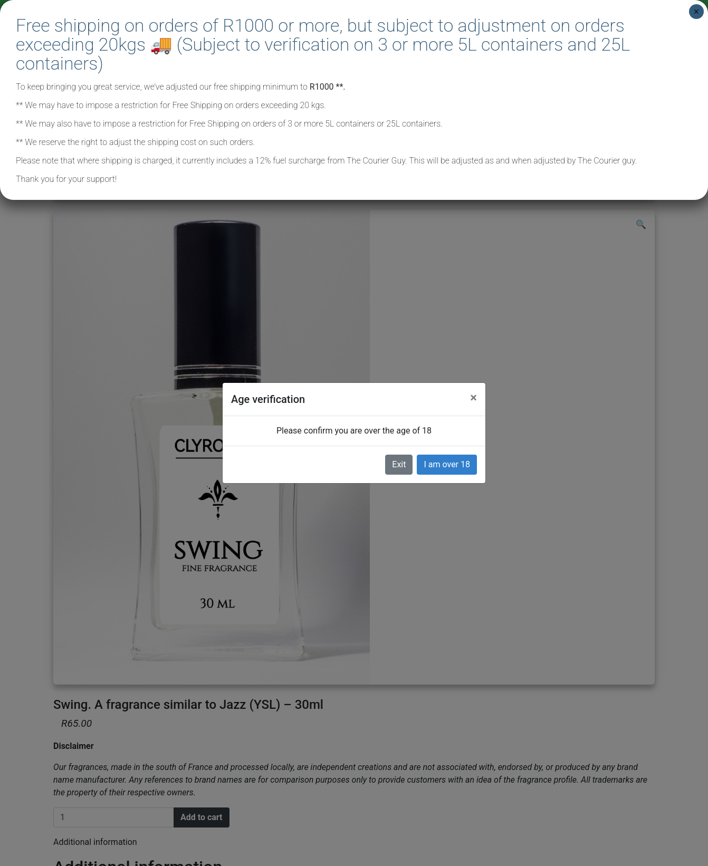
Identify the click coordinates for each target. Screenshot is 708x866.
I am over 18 (447, 464)
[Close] (473, 397)
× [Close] (696, 11)
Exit (399, 464)
